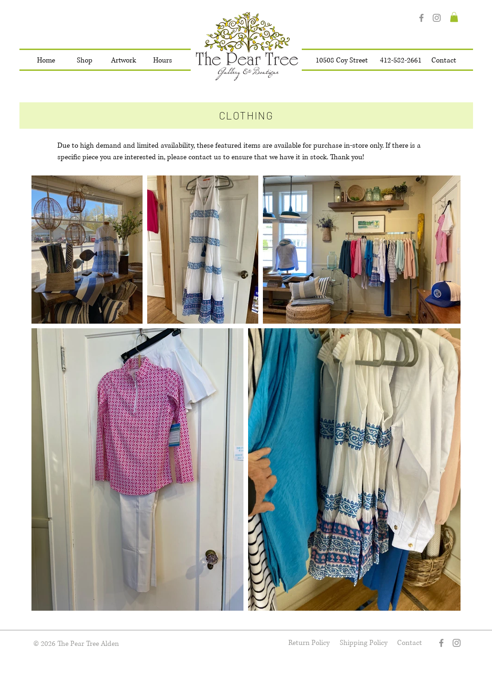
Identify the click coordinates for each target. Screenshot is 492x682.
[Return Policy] (309, 643)
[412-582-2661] (401, 61)
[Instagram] (436, 18)
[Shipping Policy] (364, 643)
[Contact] (443, 61)
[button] (84, 61)
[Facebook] (421, 18)
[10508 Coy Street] (342, 61)
